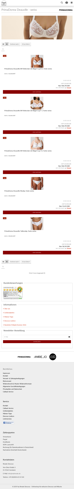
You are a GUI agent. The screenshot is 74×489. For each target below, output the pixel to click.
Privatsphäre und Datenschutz (12, 389)
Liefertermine (7, 419)
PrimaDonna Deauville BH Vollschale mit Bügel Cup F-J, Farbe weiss (27, 110)
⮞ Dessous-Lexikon (9, 321)
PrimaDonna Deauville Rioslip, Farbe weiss (19, 191)
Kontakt (5, 376)
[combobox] (14, 44)
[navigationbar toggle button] (71, 2)
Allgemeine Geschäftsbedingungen (14, 386)
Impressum (6, 373)
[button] (3, 44)
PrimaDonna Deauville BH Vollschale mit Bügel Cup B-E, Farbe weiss (28, 69)
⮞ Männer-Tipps (8, 317)
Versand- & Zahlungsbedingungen (13, 378)
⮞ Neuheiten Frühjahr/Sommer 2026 (14, 325)
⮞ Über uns (6, 308)
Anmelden (37, 341)
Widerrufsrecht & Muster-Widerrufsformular (17, 384)
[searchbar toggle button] (61, 2)
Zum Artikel (37, 92)
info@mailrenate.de (14, 473)
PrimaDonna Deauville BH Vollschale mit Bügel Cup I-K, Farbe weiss (28, 151)
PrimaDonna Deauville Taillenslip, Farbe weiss (20, 231)
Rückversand (7, 381)
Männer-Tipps (7, 413)
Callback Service (8, 392)
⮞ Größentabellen (8, 313)
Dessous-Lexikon (8, 416)
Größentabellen (8, 411)
